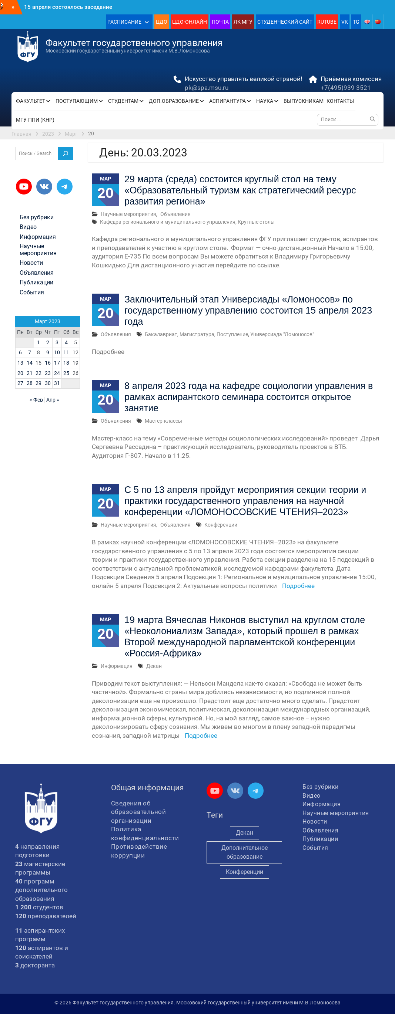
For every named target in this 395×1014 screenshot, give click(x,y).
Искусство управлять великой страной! (243, 78)
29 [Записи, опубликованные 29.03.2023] (38, 383)
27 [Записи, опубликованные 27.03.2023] (20, 383)
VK (344, 22)
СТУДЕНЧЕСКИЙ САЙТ (284, 22)
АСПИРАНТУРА (227, 101)
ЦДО (161, 22)
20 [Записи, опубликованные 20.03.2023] (20, 373)
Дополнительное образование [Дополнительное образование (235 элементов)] (244, 852)
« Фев (36, 400)
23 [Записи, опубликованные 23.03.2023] (48, 373)
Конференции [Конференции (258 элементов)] (244, 871)
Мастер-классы (163, 421)
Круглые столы (256, 222)
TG (356, 22)
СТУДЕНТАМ (123, 101)
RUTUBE (327, 22)
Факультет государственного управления (134, 42)
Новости (31, 263)
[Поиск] (65, 153)
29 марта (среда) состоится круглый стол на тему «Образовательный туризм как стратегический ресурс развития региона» (240, 190)
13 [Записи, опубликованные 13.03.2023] (20, 363)
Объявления (175, 214)
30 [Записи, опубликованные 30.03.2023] (48, 383)
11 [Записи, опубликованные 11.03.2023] (66, 352)
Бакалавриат (161, 334)
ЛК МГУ (243, 22)
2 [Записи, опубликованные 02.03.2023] (47, 342)
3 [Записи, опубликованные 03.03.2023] (57, 342)
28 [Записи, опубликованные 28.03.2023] (30, 383)
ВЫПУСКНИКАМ (304, 101)
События (32, 292)
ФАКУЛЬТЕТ (30, 101)
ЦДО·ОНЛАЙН (189, 22)
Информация (117, 666)
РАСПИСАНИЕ (124, 22)
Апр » (52, 400)
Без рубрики (37, 217)
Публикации (36, 282)
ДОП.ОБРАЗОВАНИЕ (174, 101)
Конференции (220, 525)
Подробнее (298, 585)
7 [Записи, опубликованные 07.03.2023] (29, 352)
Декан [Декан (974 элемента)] (244, 832)
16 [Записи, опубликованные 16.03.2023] (48, 363)
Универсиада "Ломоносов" (282, 334)
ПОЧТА (220, 22)
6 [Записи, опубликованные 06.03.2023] (20, 352)
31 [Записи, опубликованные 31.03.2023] (57, 383)
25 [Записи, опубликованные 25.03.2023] (66, 373)
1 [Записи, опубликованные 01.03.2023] (38, 342)
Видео (28, 227)
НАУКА (264, 101)
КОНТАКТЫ (340, 101)
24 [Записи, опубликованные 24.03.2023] (57, 373)
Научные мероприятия (128, 214)
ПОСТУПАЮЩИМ (77, 101)
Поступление (232, 334)
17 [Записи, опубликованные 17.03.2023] (57, 363)
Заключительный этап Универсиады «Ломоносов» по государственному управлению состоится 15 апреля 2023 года (248, 310)
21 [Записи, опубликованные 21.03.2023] (30, 373)
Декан (154, 666)
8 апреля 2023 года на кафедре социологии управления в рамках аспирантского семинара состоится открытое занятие (248, 397)
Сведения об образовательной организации (138, 812)
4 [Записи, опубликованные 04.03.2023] (66, 342)
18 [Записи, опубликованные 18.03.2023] (66, 363)
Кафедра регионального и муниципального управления (167, 222)
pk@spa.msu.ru (206, 87)
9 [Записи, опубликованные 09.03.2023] (47, 352)
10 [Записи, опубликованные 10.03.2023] (57, 352)
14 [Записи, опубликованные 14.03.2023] (30, 363)
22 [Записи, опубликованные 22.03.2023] (38, 373)
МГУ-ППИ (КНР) (35, 120)
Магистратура (197, 334)
